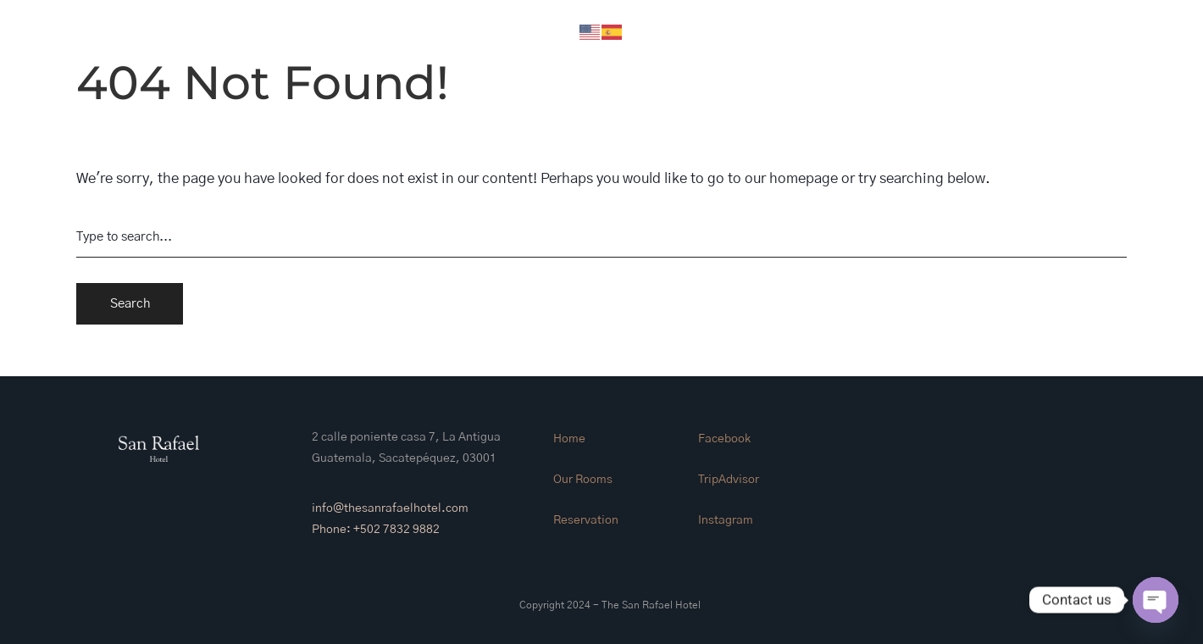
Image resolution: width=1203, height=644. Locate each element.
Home (569, 439)
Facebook (724, 439)
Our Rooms (583, 480)
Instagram (725, 520)
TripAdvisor (728, 480)
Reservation (585, 520)
